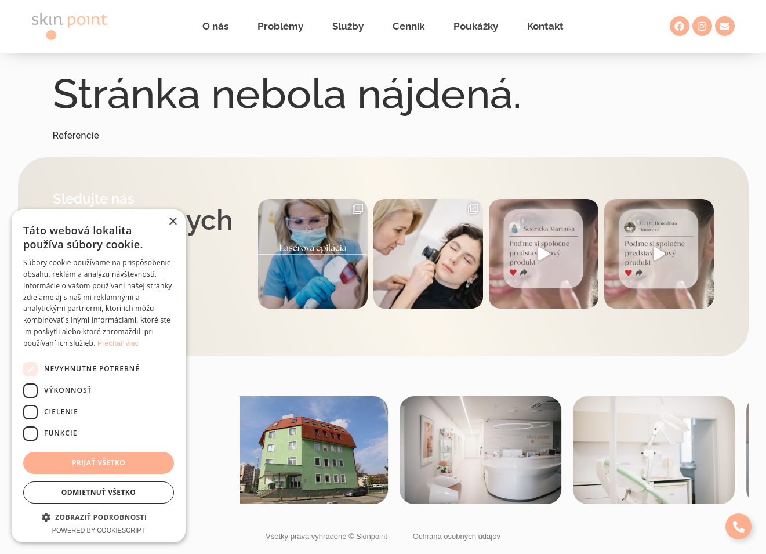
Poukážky (475, 26)
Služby (348, 26)
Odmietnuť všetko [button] (98, 492)
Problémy (280, 26)
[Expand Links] (738, 526)
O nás (215, 26)
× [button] (172, 222)
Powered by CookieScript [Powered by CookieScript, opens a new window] (99, 530)
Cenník (408, 26)
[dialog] (99, 375)
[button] (98, 517)
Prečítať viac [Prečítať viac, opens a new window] (118, 343)
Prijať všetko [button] (99, 463)
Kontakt (545, 26)
